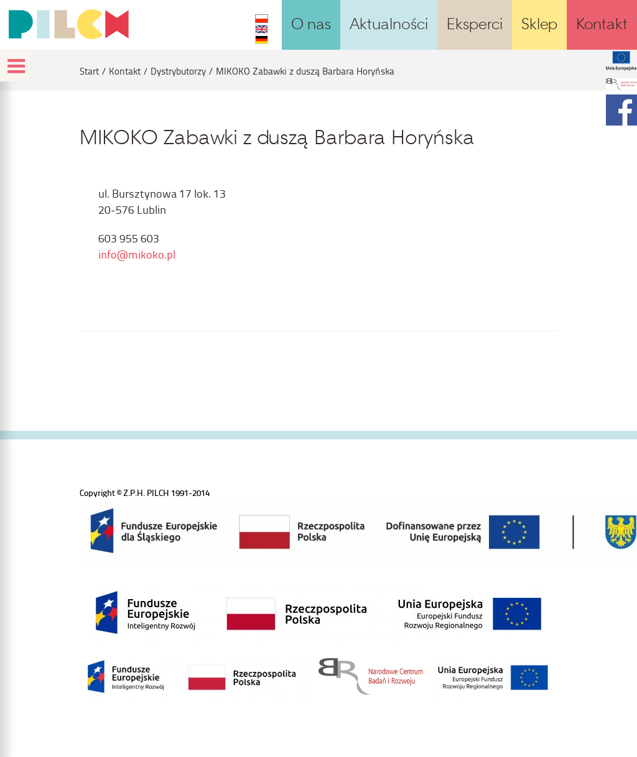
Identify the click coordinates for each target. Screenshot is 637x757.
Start (89, 71)
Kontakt (125, 71)
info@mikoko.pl (136, 254)
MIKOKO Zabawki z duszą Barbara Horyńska (305, 71)
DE (261, 40)
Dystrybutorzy (178, 71)
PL (261, 18)
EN (261, 29)
